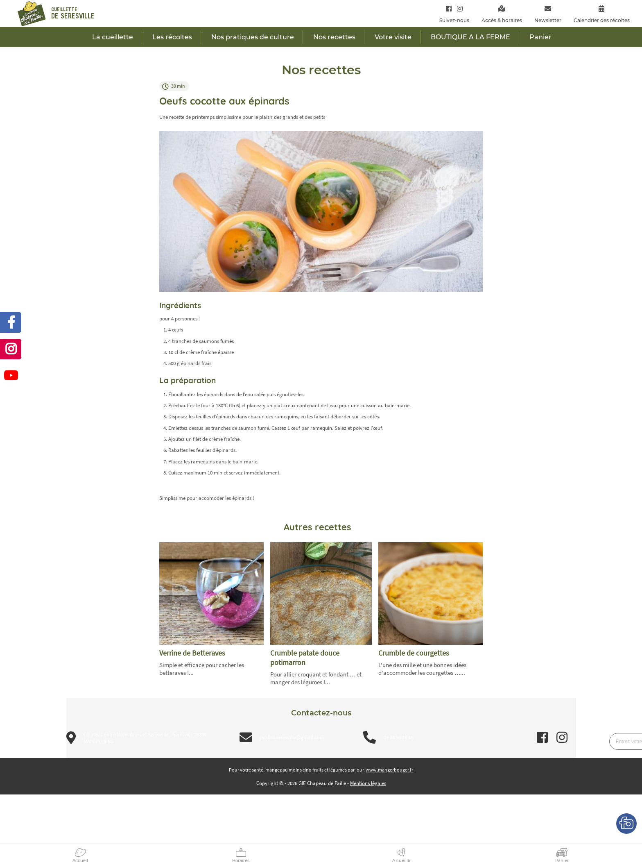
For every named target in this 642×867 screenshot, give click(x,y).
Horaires (240, 860)
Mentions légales (368, 783)
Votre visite (393, 37)
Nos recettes (334, 37)
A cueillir (401, 860)
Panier (562, 860)
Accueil (80, 860)
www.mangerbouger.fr (389, 770)
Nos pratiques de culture (252, 37)
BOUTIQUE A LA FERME (470, 37)
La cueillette (112, 37)
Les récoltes (172, 37)
